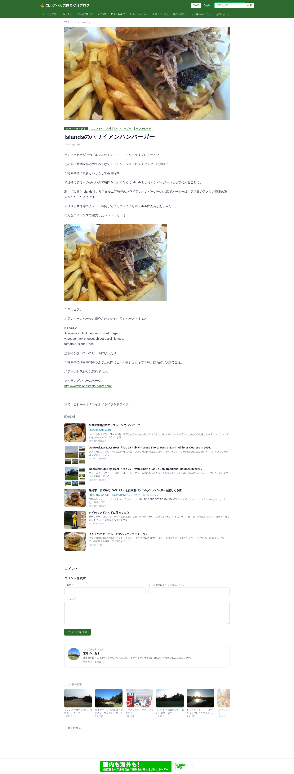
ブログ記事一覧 (85, 14)
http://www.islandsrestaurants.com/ (88, 386)
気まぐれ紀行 (118, 14)
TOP (66, 22)
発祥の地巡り (180, 14)
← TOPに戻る (72, 727)
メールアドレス (168, 585)
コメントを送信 (77, 632)
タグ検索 (101, 14)
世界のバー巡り (160, 14)
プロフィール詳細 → (93, 662)
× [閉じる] (193, 766)
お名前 (68, 585)
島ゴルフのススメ (138, 14)
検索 (249, 5)
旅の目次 (67, 14)
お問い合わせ (223, 14)
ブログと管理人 (50, 14)
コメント (69, 599)
